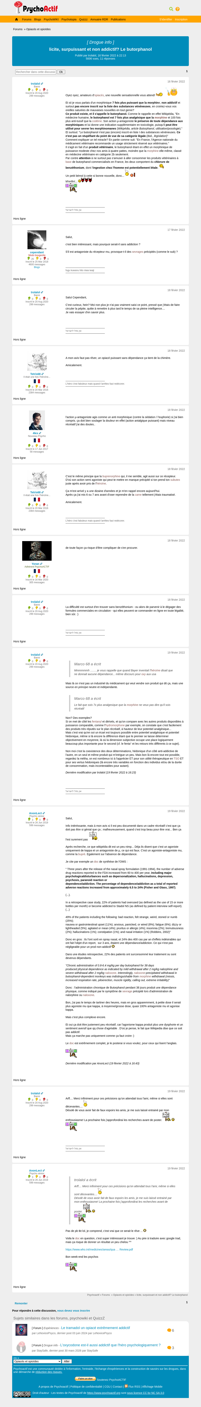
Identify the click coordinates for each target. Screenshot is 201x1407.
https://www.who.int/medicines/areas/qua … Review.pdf (99, 1249)
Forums (26, 19)
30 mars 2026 (73, 1350)
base (68, 161)
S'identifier (165, 19)
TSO (176, 758)
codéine (97, 121)
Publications (118, 19)
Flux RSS (132, 1386)
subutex (175, 479)
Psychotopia (68, 19)
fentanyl (97, 721)
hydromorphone (115, 725)
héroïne (101, 483)
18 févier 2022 (176, 290)
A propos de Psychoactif (53, 1386)
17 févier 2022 (176, 229)
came (138, 494)
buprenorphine (111, 476)
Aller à (42, 1360)
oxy (143, 674)
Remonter (21, 1303)
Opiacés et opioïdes (38, 29)
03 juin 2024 (79, 1333)
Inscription (181, 19)
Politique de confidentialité (86, 1386)
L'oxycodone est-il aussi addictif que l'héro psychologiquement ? (110, 1345)
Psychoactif (93, 1295)
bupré (81, 854)
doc (96, 861)
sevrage (127, 991)
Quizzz (83, 19)
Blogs (37, 19)
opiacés (99, 95)
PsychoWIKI (51, 19)
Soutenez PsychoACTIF (100, 1379)
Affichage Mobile (152, 1386)
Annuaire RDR (99, 19)
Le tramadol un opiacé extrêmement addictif (95, 1328)
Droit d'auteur (41, 1392)
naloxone (110, 972)
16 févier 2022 (176, 81)
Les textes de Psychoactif (66, 1392)
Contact (117, 1386)
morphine (161, 117)
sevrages (137, 251)
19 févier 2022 (176, 652)
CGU (107, 1386)
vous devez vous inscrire (73, 1310)
